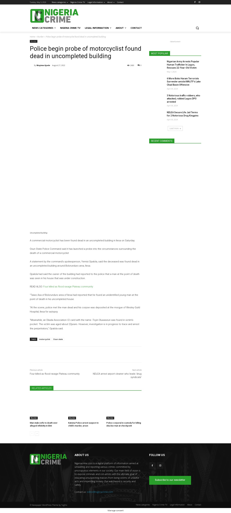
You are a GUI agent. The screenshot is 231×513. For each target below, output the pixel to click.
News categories (143, 504)
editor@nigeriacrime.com (100, 491)
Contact (198, 504)
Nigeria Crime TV (159, 504)
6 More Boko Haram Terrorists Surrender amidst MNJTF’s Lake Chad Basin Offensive (184, 81)
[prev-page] (32, 433)
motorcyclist (44, 339)
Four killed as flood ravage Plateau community (68, 286)
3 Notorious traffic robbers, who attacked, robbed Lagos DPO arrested (183, 98)
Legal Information (177, 504)
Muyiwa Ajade (43, 65)
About (189, 504)
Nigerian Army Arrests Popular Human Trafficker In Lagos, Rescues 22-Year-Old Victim (183, 64)
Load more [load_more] (175, 128)
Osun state (58, 339)
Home (32, 36)
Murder (40, 36)
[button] (197, 28)
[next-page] (37, 433)
